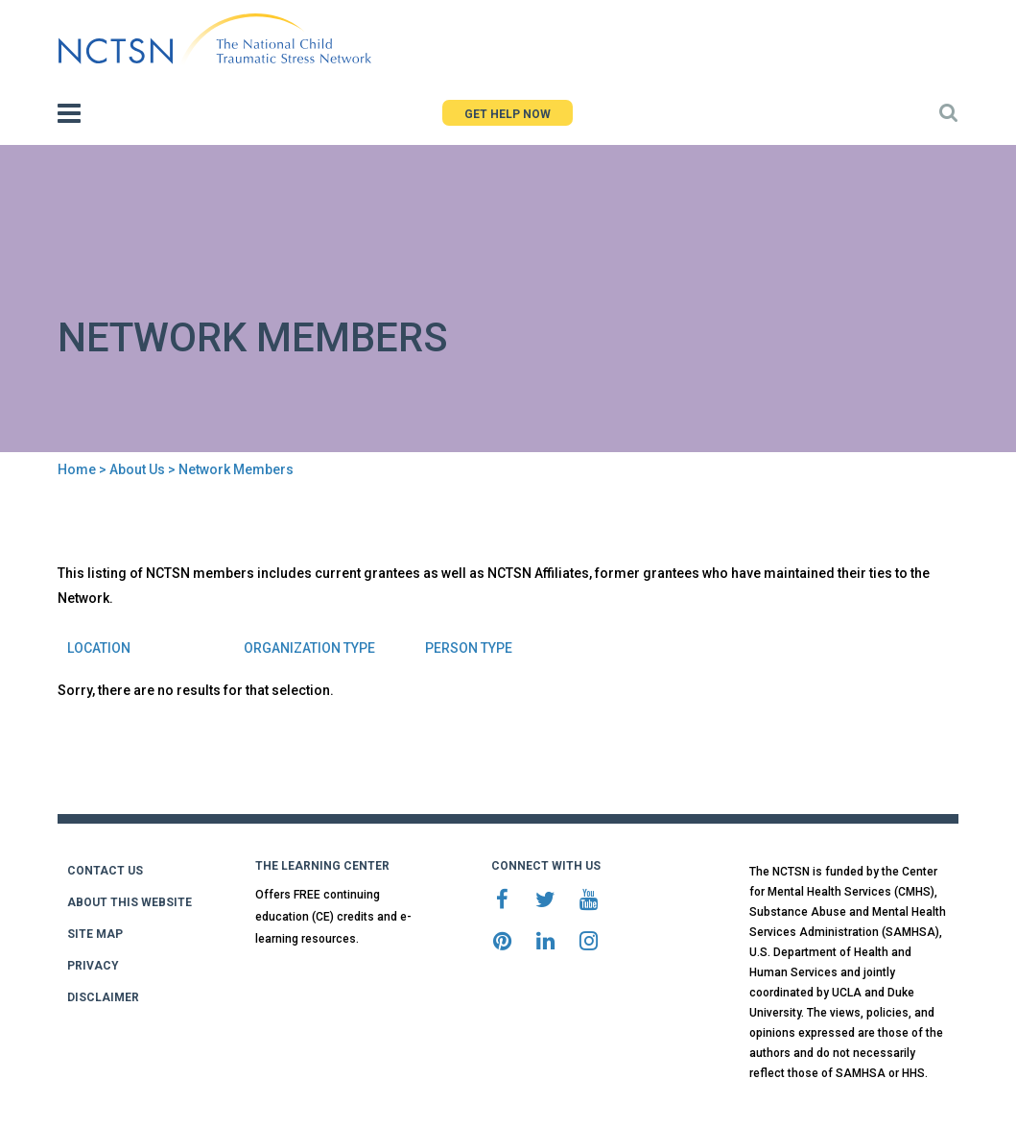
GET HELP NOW (507, 114)
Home (77, 469)
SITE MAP (95, 934)
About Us (137, 469)
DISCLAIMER (103, 997)
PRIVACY (93, 965)
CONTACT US (105, 870)
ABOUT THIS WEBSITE (129, 902)
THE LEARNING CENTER (322, 866)
